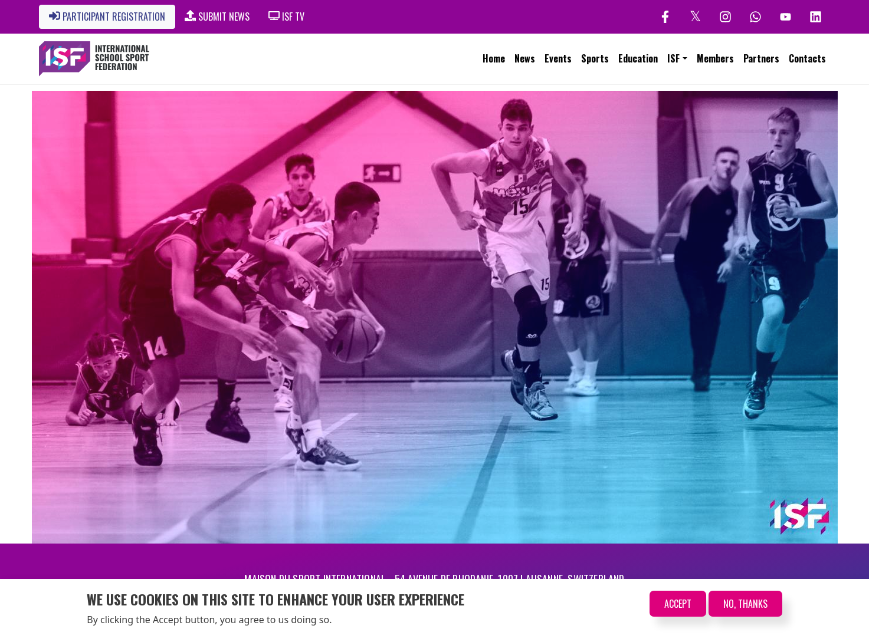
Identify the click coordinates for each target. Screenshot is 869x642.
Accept (677, 605)
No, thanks (745, 605)
